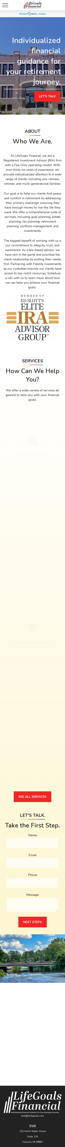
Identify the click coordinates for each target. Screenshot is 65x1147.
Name (32, 835)
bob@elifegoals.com (32, 1115)
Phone (32, 875)
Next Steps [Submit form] (32, 922)
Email (33, 855)
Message (32, 895)
